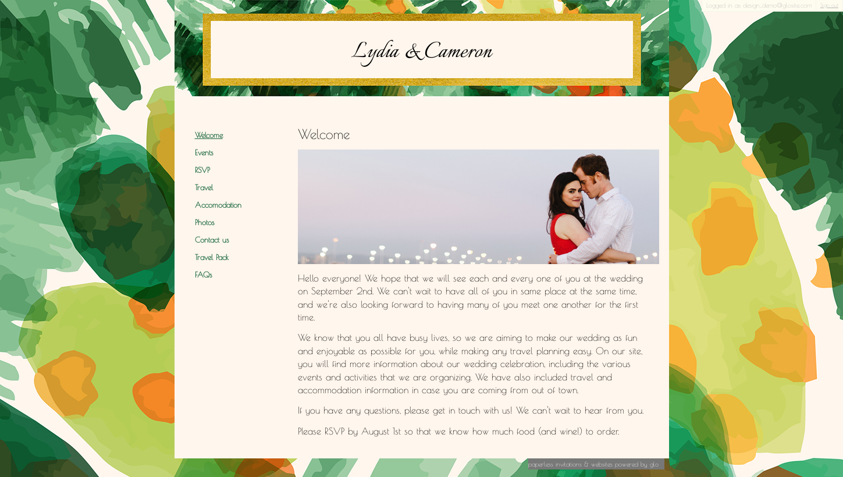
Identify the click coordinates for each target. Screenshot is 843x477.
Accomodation (218, 205)
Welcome (209, 135)
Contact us (212, 240)
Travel (204, 187)
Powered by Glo (637, 464)
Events (204, 152)
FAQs (203, 274)
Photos (204, 222)
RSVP (202, 170)
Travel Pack (212, 257)
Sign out (829, 5)
